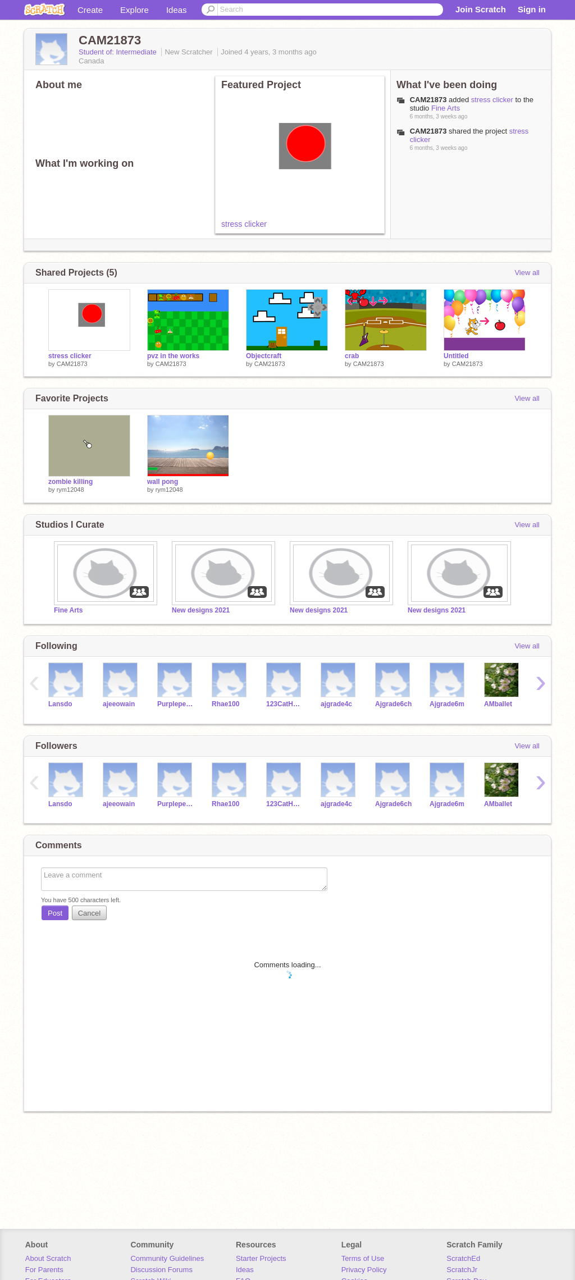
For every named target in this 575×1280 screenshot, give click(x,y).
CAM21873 (428, 99)
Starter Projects (261, 1258)
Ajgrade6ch (393, 704)
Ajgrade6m (447, 704)
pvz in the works (173, 356)
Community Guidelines (167, 1258)
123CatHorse (285, 704)
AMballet (498, 704)
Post (55, 913)
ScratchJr (461, 1269)
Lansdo (60, 704)
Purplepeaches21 (176, 704)
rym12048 (70, 489)
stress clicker (244, 224)
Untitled (456, 356)
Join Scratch (480, 9)
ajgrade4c (336, 704)
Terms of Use (363, 1258)
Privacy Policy (364, 1269)
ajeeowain (119, 704)
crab (352, 356)
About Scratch (48, 1258)
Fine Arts (445, 108)
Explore (134, 10)
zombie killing (70, 482)
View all (527, 272)
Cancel (89, 913)
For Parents (44, 1269)
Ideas (176, 10)
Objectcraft (263, 356)
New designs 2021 (201, 610)
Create (90, 10)
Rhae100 (225, 704)
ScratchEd (463, 1258)
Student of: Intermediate (118, 52)
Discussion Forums (161, 1269)
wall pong (162, 482)
